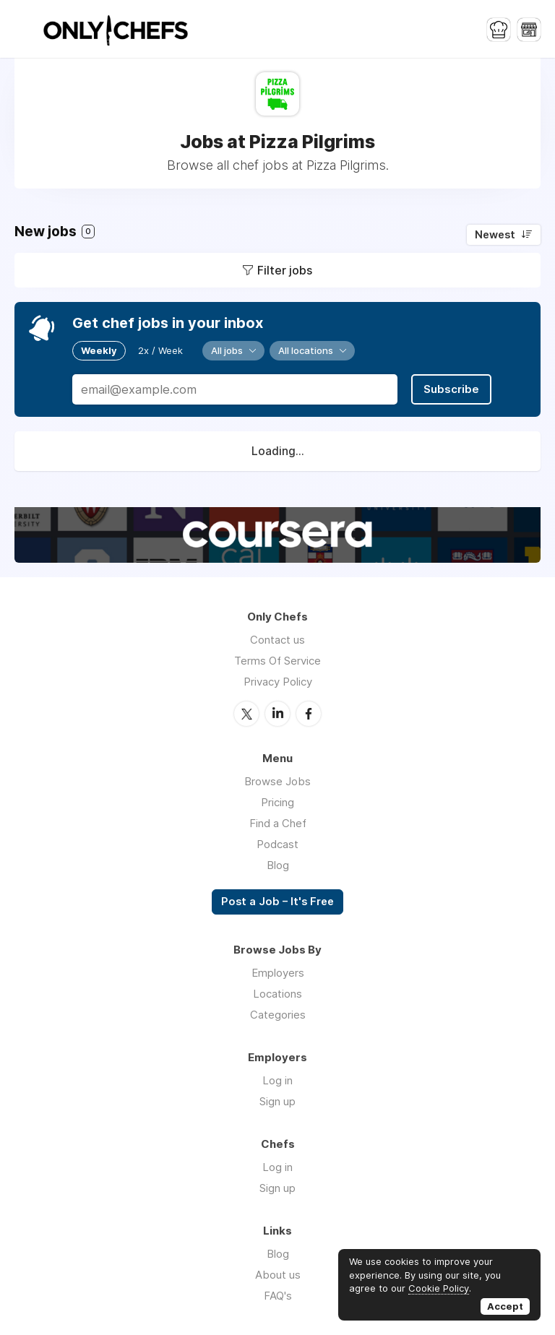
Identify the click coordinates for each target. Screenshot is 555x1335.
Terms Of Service (277, 661)
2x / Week (160, 350)
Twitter (246, 713)
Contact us (277, 640)
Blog (278, 865)
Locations (277, 994)
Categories (278, 1014)
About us (278, 1275)
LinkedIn (277, 713)
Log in (277, 1080)
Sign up (277, 1101)
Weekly (99, 350)
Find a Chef (277, 823)
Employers (277, 973)
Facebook (308, 713)
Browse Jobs (277, 781)
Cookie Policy (438, 1288)
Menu (25, 29)
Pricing (277, 802)
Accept (505, 1306)
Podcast (277, 844)
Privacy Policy (278, 681)
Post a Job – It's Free (277, 901)
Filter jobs (284, 270)
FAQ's (278, 1295)
